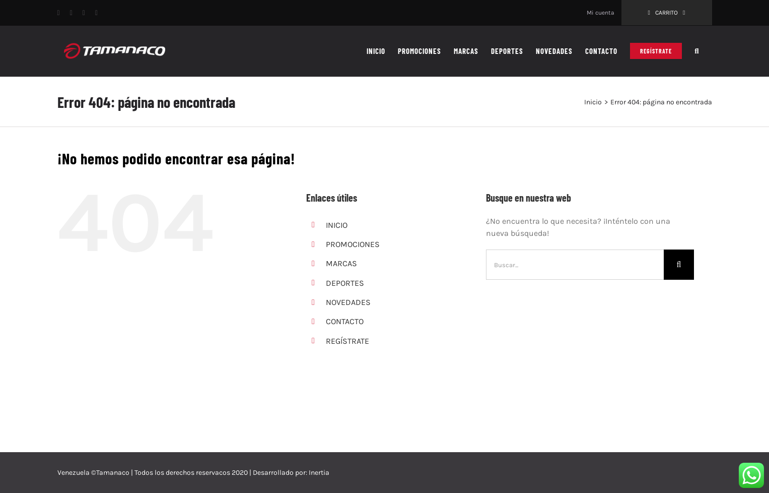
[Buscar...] (575, 265)
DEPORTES (345, 283)
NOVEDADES (348, 302)
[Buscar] (679, 265)
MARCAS (341, 263)
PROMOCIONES (353, 244)
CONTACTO (345, 321)
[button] (696, 51)
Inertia (319, 472)
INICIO (336, 225)
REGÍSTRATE (347, 341)
